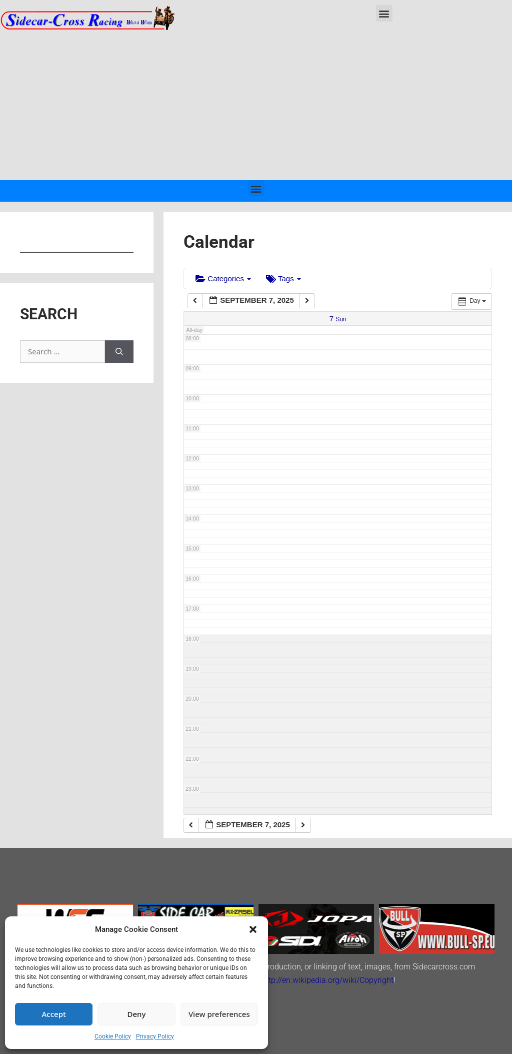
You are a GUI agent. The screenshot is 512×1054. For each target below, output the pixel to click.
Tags (283, 278)
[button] (253, 929)
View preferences (219, 1014)
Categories (223, 278)
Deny (137, 1014)
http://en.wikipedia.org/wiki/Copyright (328, 980)
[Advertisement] (256, 105)
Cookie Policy (112, 1036)
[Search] (119, 351)
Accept (54, 1014)
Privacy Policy (155, 1036)
